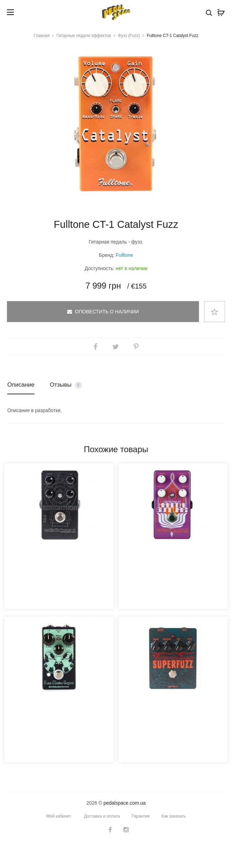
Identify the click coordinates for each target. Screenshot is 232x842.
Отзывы (66, 385)
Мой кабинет (58, 816)
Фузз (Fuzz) (129, 35)
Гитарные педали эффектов (83, 35)
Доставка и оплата (102, 816)
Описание (20, 384)
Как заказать (173, 816)
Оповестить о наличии (103, 311)
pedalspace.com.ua (124, 803)
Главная (42, 35)
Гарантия (141, 816)
